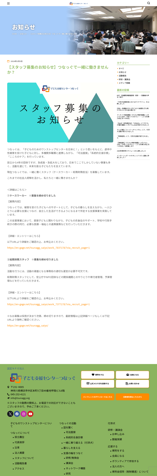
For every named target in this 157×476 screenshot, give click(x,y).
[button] (148, 3)
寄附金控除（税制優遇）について (130, 471)
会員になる (118, 456)
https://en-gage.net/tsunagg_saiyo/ (27, 325)
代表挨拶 (19, 442)
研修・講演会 (124, 79)
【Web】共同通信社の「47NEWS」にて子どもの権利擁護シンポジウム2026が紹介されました (133, 124)
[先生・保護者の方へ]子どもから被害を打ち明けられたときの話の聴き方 (132, 109)
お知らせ (23, 34)
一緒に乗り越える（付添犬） (79, 442)
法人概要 (19, 452)
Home (14, 34)
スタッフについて (24, 458)
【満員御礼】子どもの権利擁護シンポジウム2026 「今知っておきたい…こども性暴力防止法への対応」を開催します (133, 144)
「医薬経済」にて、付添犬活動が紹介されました (133, 137)
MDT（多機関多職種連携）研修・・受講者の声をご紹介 (133, 96)
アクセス (19, 468)
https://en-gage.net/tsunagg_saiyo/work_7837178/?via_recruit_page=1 (48, 247)
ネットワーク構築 (75, 468)
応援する (113, 446)
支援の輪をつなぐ (73, 453)
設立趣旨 (19, 437)
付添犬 (111, 423)
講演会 (69, 463)
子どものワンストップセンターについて (31, 424)
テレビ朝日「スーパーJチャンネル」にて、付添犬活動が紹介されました (133, 130)
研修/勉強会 (72, 457)
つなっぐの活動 (67, 423)
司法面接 (71, 432)
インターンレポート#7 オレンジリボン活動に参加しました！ (133, 156)
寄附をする (118, 450)
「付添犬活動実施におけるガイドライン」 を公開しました (133, 102)
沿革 (17, 447)
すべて (121, 68)
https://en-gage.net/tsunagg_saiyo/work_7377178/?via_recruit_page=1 (48, 304)
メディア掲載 (124, 83)
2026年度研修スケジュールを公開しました (131, 151)
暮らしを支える (71, 448)
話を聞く (68, 427)
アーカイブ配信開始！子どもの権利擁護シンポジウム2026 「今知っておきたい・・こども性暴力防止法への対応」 (133, 116)
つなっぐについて (20, 433)
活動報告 (122, 76)
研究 (68, 473)
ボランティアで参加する (125, 461)
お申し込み (118, 434)
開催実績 (117, 439)
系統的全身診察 (74, 437)
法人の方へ (118, 466)
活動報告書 (21, 463)
